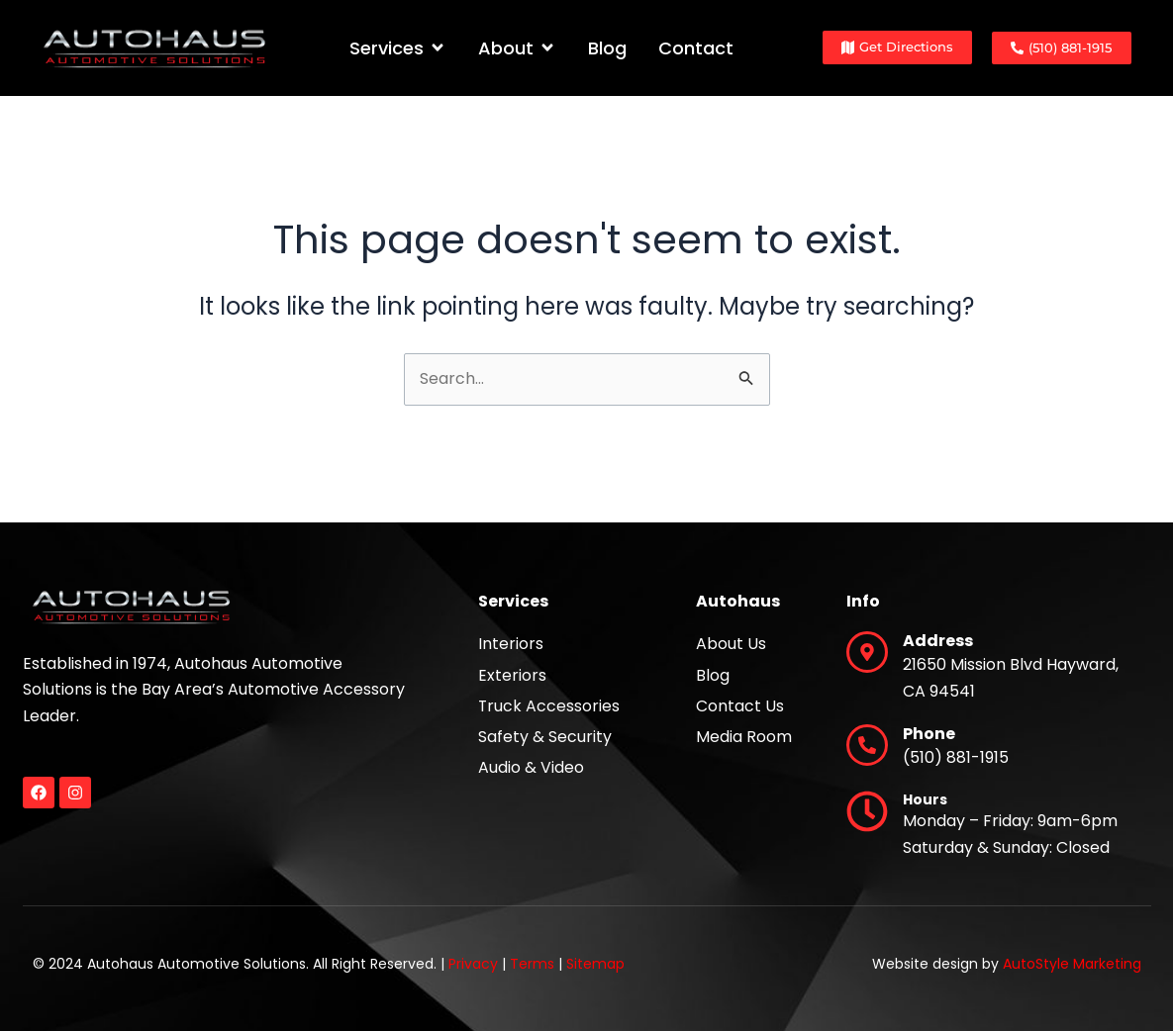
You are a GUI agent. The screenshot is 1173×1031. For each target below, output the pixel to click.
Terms (532, 964)
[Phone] (867, 745)
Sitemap (595, 964)
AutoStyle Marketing (1072, 964)
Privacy (473, 964)
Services (513, 601)
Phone (929, 733)
